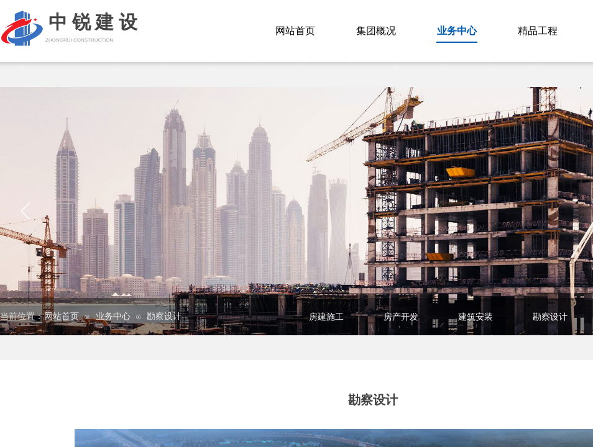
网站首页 (61, 316)
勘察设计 (164, 316)
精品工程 (538, 30)
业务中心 (113, 316)
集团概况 (376, 30)
